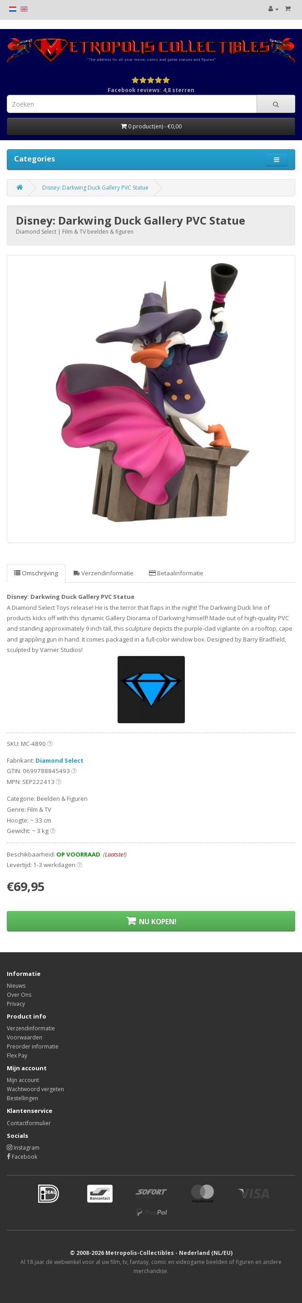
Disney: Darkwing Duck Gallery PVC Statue (95, 187)
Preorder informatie (33, 1046)
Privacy (16, 1004)
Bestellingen (22, 1098)
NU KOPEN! (151, 921)
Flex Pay (17, 1055)
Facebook (22, 1157)
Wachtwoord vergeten (35, 1089)
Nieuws (16, 985)
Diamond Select (59, 760)
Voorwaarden (24, 1037)
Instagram (23, 1147)
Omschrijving (36, 573)
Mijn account (23, 1080)
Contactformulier (29, 1123)
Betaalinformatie (176, 573)
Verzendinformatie (104, 573)
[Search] (276, 104)
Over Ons (19, 995)
